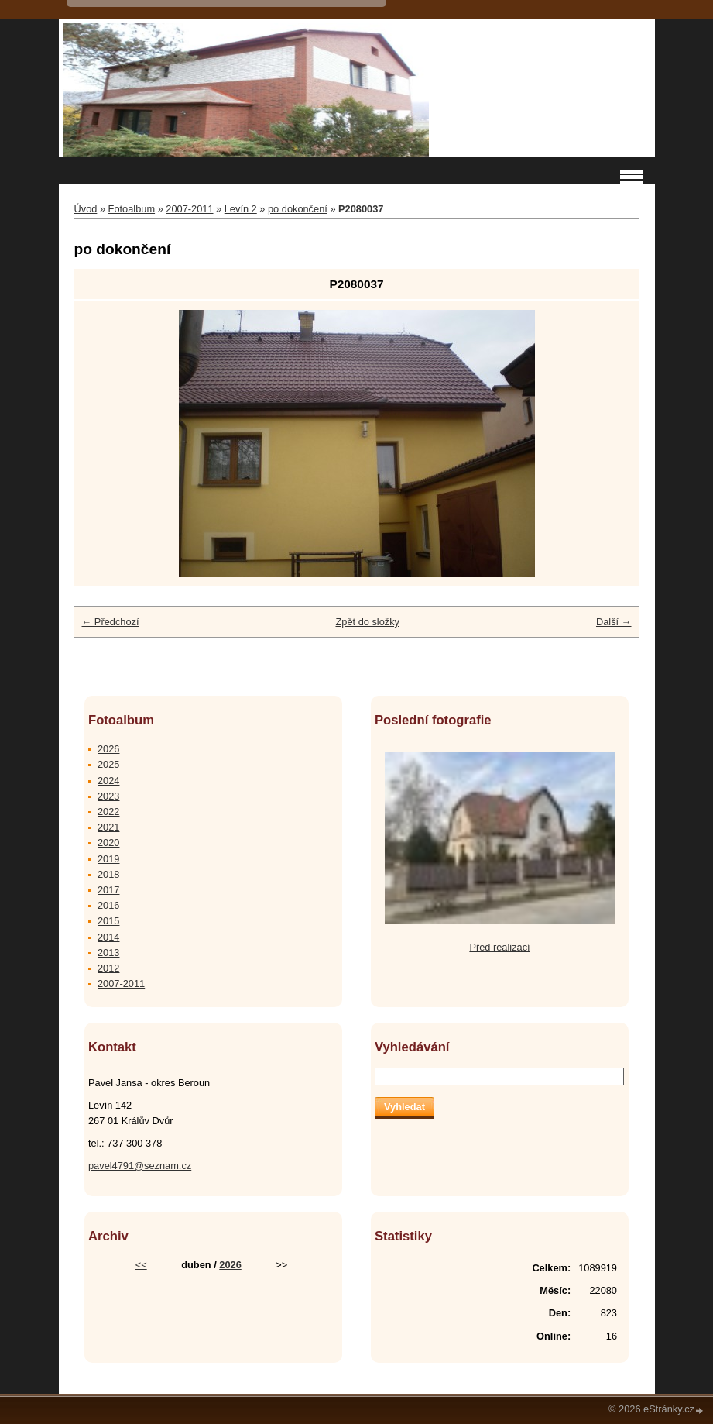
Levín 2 (241, 209)
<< (141, 1265)
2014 (108, 937)
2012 (108, 968)
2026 (108, 749)
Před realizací (499, 947)
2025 (108, 764)
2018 (108, 874)
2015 (108, 921)
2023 (108, 796)
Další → (614, 622)
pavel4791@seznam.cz (139, 1165)
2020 (108, 842)
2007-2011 (189, 209)
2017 (108, 890)
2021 (108, 827)
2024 (108, 780)
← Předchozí (110, 622)
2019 (108, 859)
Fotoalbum (131, 209)
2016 (108, 905)
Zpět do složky (367, 622)
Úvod (86, 209)
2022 (108, 811)
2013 (108, 952)
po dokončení (297, 209)
